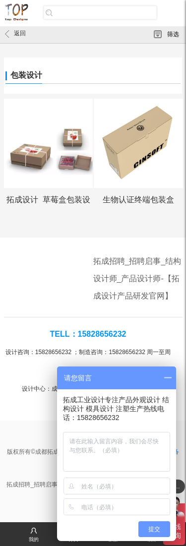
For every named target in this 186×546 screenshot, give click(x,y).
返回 (15, 33)
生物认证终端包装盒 (138, 199)
